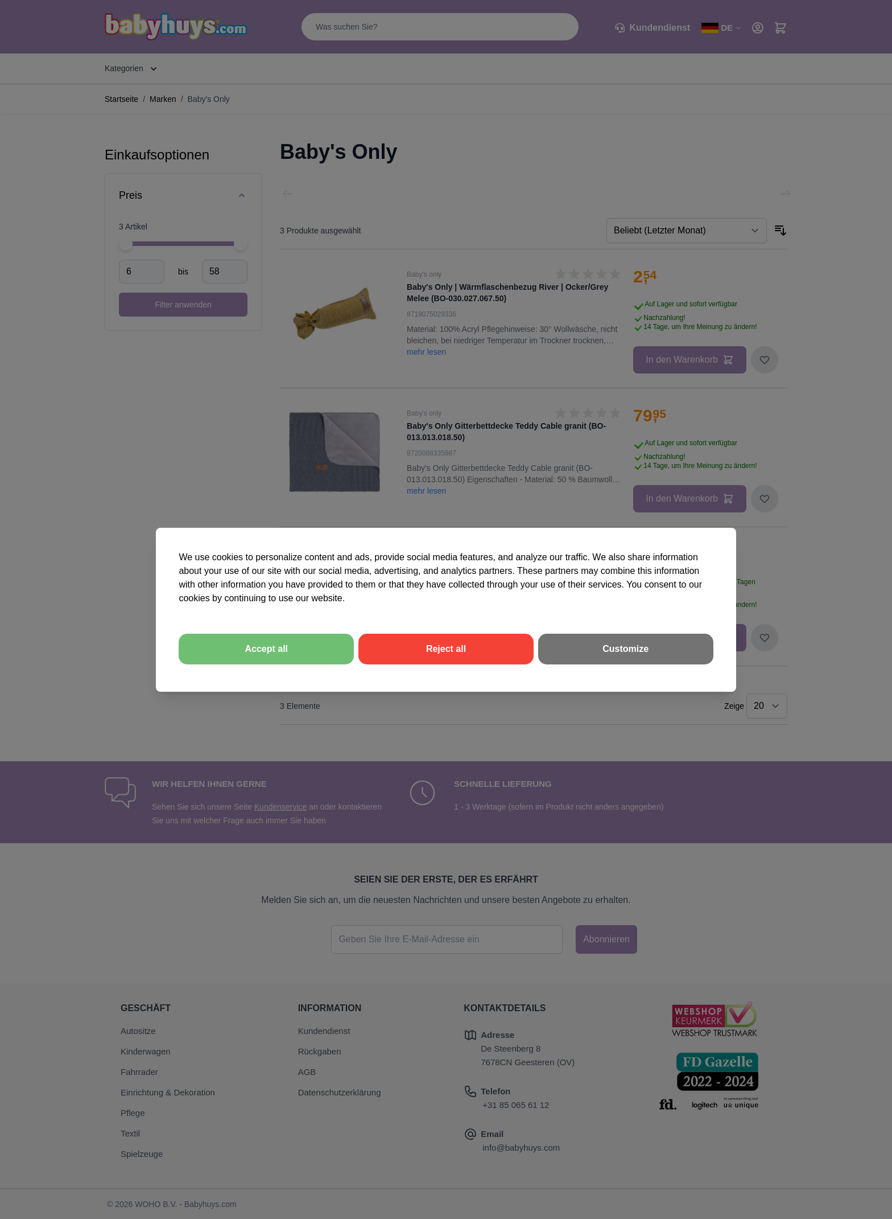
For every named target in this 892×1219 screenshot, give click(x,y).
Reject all (446, 649)
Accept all (266, 649)
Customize (625, 649)
